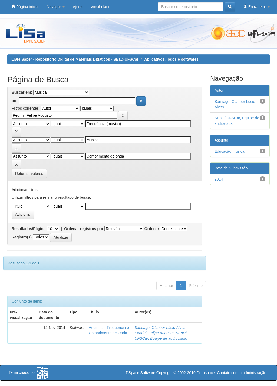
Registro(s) (22, 237)
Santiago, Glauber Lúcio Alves (159, 327)
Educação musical (230, 151)
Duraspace (206, 373)
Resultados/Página (28, 229)
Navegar (56, 7)
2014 (219, 179)
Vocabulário (100, 7)
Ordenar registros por (83, 229)
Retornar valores (29, 173)
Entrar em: (256, 6)
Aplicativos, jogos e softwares (171, 59)
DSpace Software (140, 373)
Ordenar (151, 229)
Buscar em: (22, 92)
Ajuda (78, 7)
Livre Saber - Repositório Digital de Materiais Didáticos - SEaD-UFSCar (74, 59)
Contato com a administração (241, 373)
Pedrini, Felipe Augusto (153, 333)
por (15, 101)
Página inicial (24, 6)
